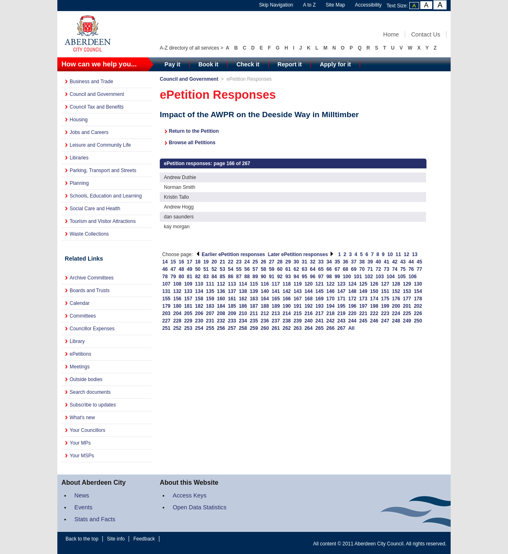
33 (321, 262)
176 (396, 299)
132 (177, 291)
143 (297, 291)
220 (352, 313)
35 (337, 262)
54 (230, 269)
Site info (116, 539)
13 (414, 254)
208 (221, 313)
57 (255, 269)
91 (271, 276)
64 (312, 269)
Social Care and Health (95, 208)
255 (210, 328)
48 (181, 269)
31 (304, 262)
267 (341, 328)
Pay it (172, 64)
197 (363, 306)
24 (246, 262)
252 (177, 328)
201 (407, 306)
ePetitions (80, 354)
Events (84, 507)
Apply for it (335, 64)
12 (406, 254)
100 (347, 276)
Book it (208, 64)
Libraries (79, 158)
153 (407, 291)
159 (210, 299)
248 (396, 321)
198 (374, 306)
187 (254, 306)
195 (341, 306)
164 (265, 299)
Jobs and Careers (89, 132)
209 (232, 313)
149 (363, 291)
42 (394, 262)
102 (369, 276)
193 (319, 306)
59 (271, 269)
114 (243, 284)
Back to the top (82, 539)
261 (276, 328)
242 (331, 321)
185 (232, 306)
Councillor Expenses (92, 328)
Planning (79, 183)
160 (221, 299)
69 (353, 269)
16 (181, 262)
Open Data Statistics (200, 507)
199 (385, 306)
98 (329, 276)
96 (312, 276)
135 (210, 291)
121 (319, 284)
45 (419, 262)
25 (255, 262)
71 (370, 269)
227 (166, 321)
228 (177, 321)
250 (418, 321)
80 (181, 276)
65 (321, 269)
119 (297, 284)
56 (246, 269)
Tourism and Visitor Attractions (103, 221)
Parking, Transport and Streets (103, 170)
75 (403, 269)
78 (165, 276)
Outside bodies (86, 379)
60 (279, 269)
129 (407, 284)
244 (352, 321)
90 (263, 276)
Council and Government (97, 94)
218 (331, 313)
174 (374, 299)
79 (173, 276)
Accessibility (368, 5)
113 (232, 284)
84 (214, 276)
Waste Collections (89, 234)
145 (319, 291)
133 (188, 291)
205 (188, 313)
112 (221, 284)
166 (287, 299)
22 (230, 262)
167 (297, 299)
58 (263, 269)
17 (189, 262)
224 (396, 313)
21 (222, 262)
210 (243, 313)
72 (378, 269)
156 (177, 299)
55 (238, 269)
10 (389, 254)
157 (188, 299)
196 (352, 306)
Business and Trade (91, 81)
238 (287, 321)
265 (319, 328)
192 (308, 306)
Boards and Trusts (89, 290)
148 (352, 291)
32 (312, 262)
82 (197, 276)
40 (378, 262)
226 (418, 313)
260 (265, 328)
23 (238, 262)
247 (385, 321)
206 (199, 313)
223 (385, 313)
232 (221, 321)
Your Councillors (87, 430)
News (82, 495)
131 (166, 291)
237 (276, 321)
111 (210, 284)
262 (287, 328)
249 (407, 321)
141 (276, 291)
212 (265, 313)
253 (188, 328)
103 (380, 276)
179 (166, 306)
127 (385, 284)
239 (297, 321)
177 (407, 299)
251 (166, 328)
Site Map (335, 5)
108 (177, 284)
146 (331, 291)
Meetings (80, 367)
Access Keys (189, 495)
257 (232, 328)
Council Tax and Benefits (97, 107)
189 (276, 306)
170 (331, 299)
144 (308, 291)
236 (265, 321)
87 (238, 276)
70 (362, 269)
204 (177, 313)
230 (199, 321)
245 (363, 321)
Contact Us (425, 34)
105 (401, 276)
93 (287, 276)
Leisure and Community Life (100, 145)
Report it (289, 64)
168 (308, 299)
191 (297, 306)
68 (345, 269)
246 (374, 321)
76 (411, 269)
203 (166, 313)
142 (287, 291)
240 (308, 321)
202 (418, 306)
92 (279, 276)
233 (232, 321)
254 (199, 328)
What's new (82, 417)
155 (166, 299)
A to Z (309, 5)
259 (254, 328)
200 (396, 306)
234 (243, 321)
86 (230, 276)
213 (276, 313)
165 (276, 299)
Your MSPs (82, 456)
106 (412, 276)
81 (189, 276)
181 (188, 306)
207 (210, 313)
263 (297, 328)
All (351, 328)
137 (232, 291)
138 (243, 291)
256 (221, 328)
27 (271, 262)
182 (199, 306)
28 (279, 262)
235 (254, 321)
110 (199, 284)
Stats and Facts (95, 519)
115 (254, 284)
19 (206, 262)
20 (214, 262)
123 (341, 284)
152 (396, 291)
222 (374, 313)
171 (341, 299)
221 (363, 313)
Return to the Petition (194, 131)
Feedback (144, 539)
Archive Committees (91, 278)
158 (199, 299)
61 (287, 269)
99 (337, 276)
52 (214, 269)
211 (254, 313)
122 (331, 284)
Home (391, 34)
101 (358, 276)
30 (296, 262)
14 (165, 262)
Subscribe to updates (93, 405)
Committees (83, 316)
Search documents (90, 392)
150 (374, 291)
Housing (79, 120)
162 (243, 299)
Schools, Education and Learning (106, 196)
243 (341, 321)
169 (319, 299)
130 (418, 284)
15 (173, 262)
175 (385, 299)
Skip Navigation (276, 5)
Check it (247, 64)
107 (166, 284)
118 (287, 284)
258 (243, 328)
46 (165, 269)
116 (265, 284)
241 (319, 321)
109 (188, 284)
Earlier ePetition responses (230, 254)
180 (177, 306)
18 (197, 262)
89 (255, 276)
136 (221, 291)
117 (276, 284)
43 (403, 262)
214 (287, 313)
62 (296, 269)
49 (189, 269)
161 (232, 299)
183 (210, 306)
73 (386, 269)
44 (411, 262)
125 (363, 284)
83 (206, 276)
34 (329, 262)
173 (363, 299)
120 (308, 284)
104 (391, 276)
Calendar (80, 303)
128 (396, 284)
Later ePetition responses (301, 254)
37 (353, 262)
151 (385, 291)
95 (304, 276)
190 (287, 306)
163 (254, 299)
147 (341, 291)
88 (246, 276)
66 (329, 269)
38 (362, 262)
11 (398, 254)
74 (394, 269)
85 (222, 276)
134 (199, 291)
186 (243, 306)
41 (386, 262)
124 (352, 284)
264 (308, 328)
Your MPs (80, 443)
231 (210, 321)
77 (419, 269)
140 (265, 291)
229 (188, 321)
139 (254, 291)
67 (337, 269)
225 (407, 313)
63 (304, 269)
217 (319, 313)
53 (222, 269)
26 (263, 262)
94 (296, 276)
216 (308, 313)
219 (341, 313)
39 (370, 262)
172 (352, 299)
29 (287, 262)
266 (331, 328)
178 (418, 299)
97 (321, 276)
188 (265, 306)
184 (221, 306)
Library (77, 341)
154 (418, 291)
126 (374, 284)
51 (206, 269)
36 (345, 262)
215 (297, 313)
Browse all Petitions (192, 142)
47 (173, 269)
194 (331, 306)
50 (197, 269)
